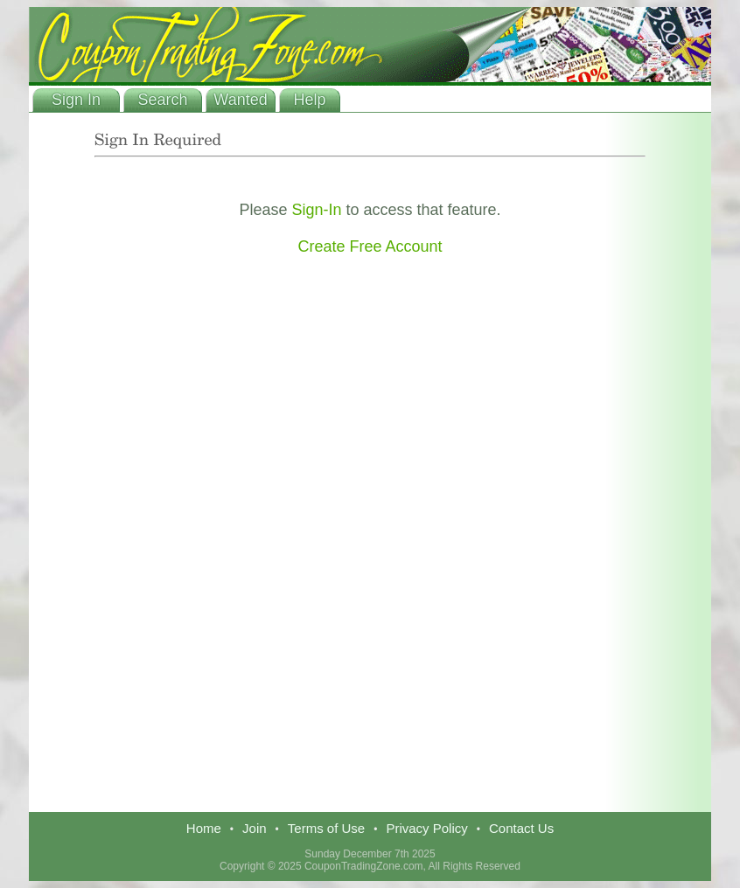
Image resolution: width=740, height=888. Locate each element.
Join (254, 828)
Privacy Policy (426, 828)
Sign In (76, 99)
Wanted (240, 99)
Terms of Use (326, 828)
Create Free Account (369, 246)
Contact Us (521, 828)
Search (162, 99)
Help (309, 99)
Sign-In (316, 210)
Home (203, 828)
